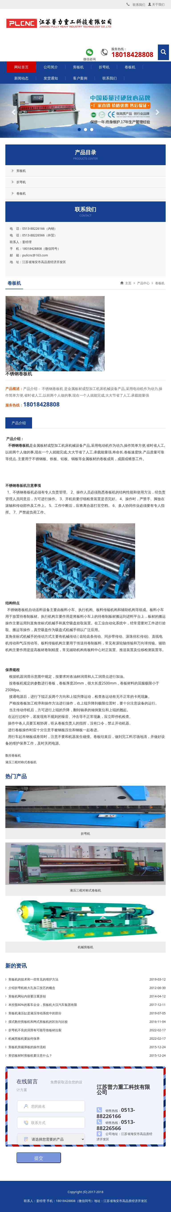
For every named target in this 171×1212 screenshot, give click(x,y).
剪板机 (78, 67)
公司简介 (51, 67)
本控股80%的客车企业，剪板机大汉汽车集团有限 (42, 1005)
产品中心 (143, 283)
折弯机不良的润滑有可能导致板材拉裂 (34, 1030)
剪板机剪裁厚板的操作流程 (27, 1047)
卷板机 (130, 67)
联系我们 (109, 78)
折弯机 (104, 67)
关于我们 (156, 4)
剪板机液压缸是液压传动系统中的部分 (34, 1013)
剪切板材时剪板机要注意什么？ (30, 1055)
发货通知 (51, 78)
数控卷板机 (13, 755)
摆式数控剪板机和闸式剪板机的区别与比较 (38, 1021)
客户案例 (80, 78)
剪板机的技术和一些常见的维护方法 (33, 979)
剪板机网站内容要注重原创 (27, 996)
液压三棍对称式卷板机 (21, 762)
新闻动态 (21, 78)
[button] (13, 111)
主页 (128, 283)
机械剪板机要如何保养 (24, 1038)
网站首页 (21, 67)
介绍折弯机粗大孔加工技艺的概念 (31, 988)
